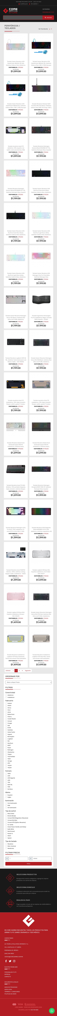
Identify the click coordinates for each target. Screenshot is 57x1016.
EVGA (9, 727)
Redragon (10, 750)
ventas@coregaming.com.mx (24, 1)
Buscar (48, 17)
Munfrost (10, 743)
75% (9, 782)
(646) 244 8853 (37, 1)
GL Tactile (10, 824)
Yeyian (10, 765)
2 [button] (49, 29)
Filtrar (28, 863)
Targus (10, 754)
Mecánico (10, 844)
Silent (9, 835)
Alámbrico (10, 695)
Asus (9, 710)
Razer (9, 747)
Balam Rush (11, 714)
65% (9, 780)
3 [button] (51, 29)
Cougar (10, 723)
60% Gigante (11, 778)
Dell (9, 725)
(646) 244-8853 (9, 953)
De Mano (10, 789)
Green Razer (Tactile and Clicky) (17, 827)
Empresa (7, 974)
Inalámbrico (11, 697)
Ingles (9, 797)
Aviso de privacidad (11, 987)
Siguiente (28, 670)
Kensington (11, 736)
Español (10, 795)
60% (9, 776)
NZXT (9, 745)
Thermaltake (11, 756)
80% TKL (10, 784)
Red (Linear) (11, 831)
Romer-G (10, 833)
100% (9, 773)
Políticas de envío (10, 994)
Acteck (10, 703)
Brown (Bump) (12, 816)
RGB (9, 805)
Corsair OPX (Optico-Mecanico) (17, 822)
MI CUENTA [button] (34, 4)
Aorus (9, 707)
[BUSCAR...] (23, 17)
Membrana (11, 848)
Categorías (46, 9)
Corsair (10, 721)
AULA (9, 712)
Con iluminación (12, 803)
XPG (9, 763)
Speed (9, 838)
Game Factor (11, 732)
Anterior (8, 670)
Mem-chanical (12, 846)
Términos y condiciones (12, 991)
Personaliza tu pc (10, 972)
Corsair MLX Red (12, 820)
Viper (9, 758)
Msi (9, 741)
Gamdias (10, 730)
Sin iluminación (12, 807)
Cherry (10, 716)
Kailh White (11, 829)
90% (9, 787)
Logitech (10, 739)
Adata (9, 705)
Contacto (8, 976)
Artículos (23, 4)
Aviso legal (8, 989)
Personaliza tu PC (48, 12)
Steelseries (11, 752)
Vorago (10, 761)
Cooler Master (12, 719)
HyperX (10, 734)
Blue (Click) (11, 813)
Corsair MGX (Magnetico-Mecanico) (18, 818)
